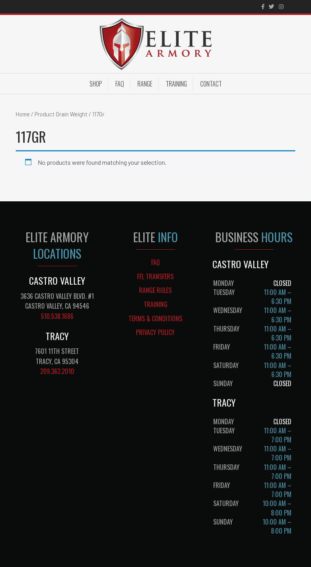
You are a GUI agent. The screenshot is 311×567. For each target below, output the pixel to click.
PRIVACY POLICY (155, 332)
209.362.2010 (57, 371)
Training (176, 83)
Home (23, 114)
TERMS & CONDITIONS (155, 318)
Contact (211, 83)
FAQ (119, 83)
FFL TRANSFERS (155, 276)
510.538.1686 (57, 316)
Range (144, 83)
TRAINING (155, 304)
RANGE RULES (155, 290)
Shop (96, 83)
